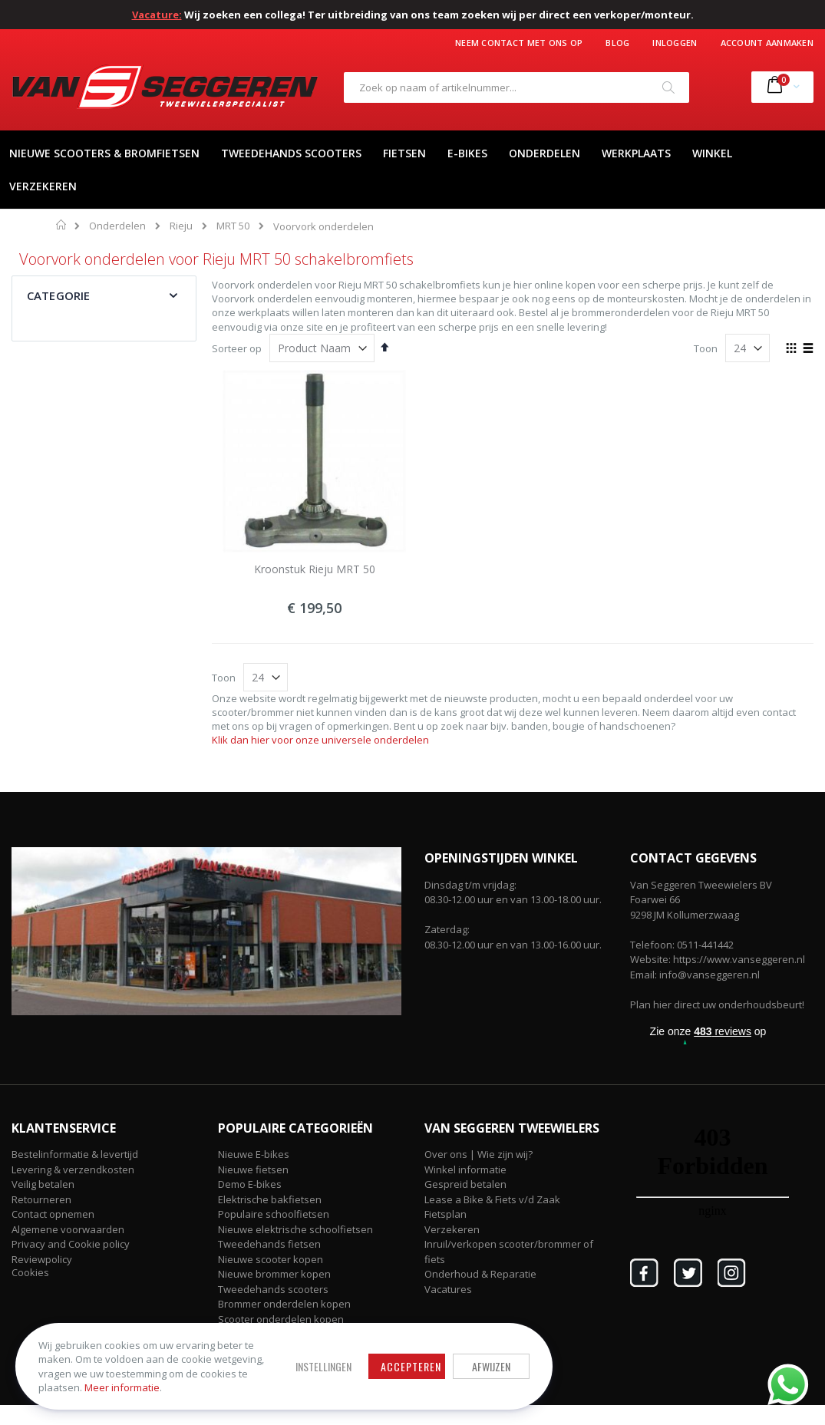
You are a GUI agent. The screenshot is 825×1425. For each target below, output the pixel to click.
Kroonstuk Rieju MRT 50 (314, 569)
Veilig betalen (43, 1184)
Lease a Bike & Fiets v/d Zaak (492, 1199)
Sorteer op (237, 348)
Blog (617, 42)
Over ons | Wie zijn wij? (478, 1154)
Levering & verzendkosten (73, 1169)
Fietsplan (445, 1214)
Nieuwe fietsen (253, 1169)
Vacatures (448, 1289)
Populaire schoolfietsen (273, 1214)
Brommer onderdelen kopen (284, 1304)
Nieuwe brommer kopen (274, 1274)
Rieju (181, 226)
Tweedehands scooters (273, 1289)
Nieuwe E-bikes (253, 1154)
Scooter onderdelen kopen (281, 1319)
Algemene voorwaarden (68, 1229)
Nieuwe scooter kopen (270, 1259)
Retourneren (41, 1199)
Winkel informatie (465, 1169)
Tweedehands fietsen (269, 1244)
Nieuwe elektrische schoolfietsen (295, 1229)
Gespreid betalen (465, 1184)
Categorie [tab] (58, 295)
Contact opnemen (53, 1214)
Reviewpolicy (42, 1259)
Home (62, 224)
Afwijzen (491, 1366)
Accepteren (411, 1366)
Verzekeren (452, 1229)
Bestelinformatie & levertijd (75, 1154)
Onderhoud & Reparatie (480, 1274)
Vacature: (157, 14)
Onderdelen (117, 226)
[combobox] (516, 87)
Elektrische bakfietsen (270, 1199)
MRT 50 (232, 226)
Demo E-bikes (250, 1184)
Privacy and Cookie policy (71, 1244)
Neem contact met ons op (518, 42)
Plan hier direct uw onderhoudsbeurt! (717, 1004)
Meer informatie (122, 1387)
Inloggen (674, 42)
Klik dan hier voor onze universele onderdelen (320, 740)
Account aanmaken (767, 42)
